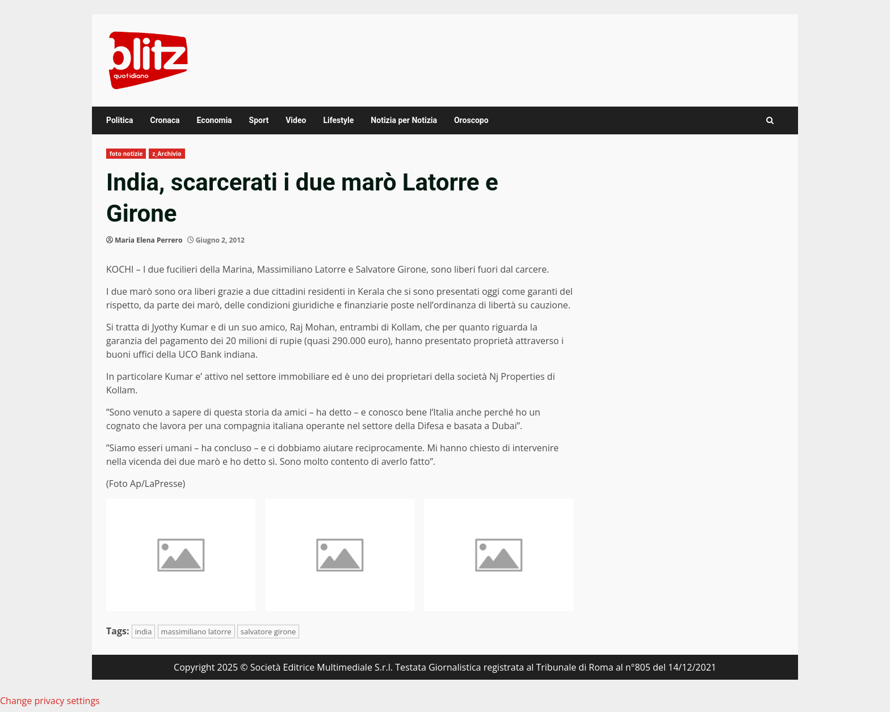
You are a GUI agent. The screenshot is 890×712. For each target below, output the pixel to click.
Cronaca (164, 120)
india (143, 631)
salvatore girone (268, 631)
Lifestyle (338, 120)
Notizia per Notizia (404, 120)
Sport (259, 120)
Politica (119, 120)
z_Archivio (166, 154)
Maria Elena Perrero (148, 240)
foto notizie (126, 154)
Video (296, 120)
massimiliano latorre (196, 631)
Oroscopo (471, 120)
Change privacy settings (50, 700)
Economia (214, 120)
